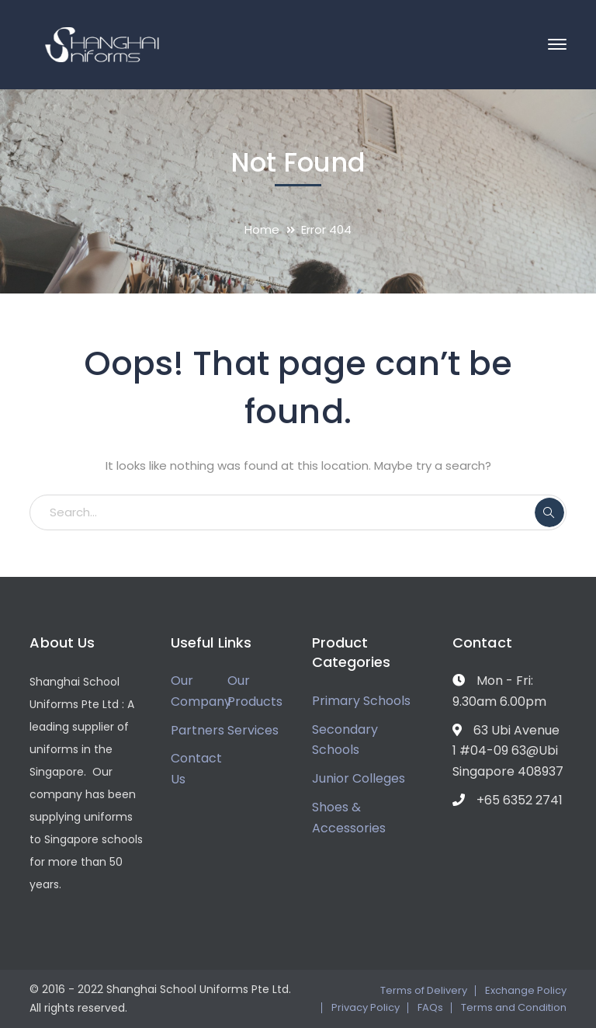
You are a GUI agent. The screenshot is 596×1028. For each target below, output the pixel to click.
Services (253, 730)
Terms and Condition (514, 1007)
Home (261, 229)
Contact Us (196, 768)
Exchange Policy (526, 990)
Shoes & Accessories (349, 817)
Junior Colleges (358, 778)
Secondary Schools (345, 740)
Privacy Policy (365, 1007)
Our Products (254, 691)
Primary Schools (361, 701)
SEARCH (549, 512)
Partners (197, 730)
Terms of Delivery (423, 990)
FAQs (430, 1007)
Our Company (201, 691)
